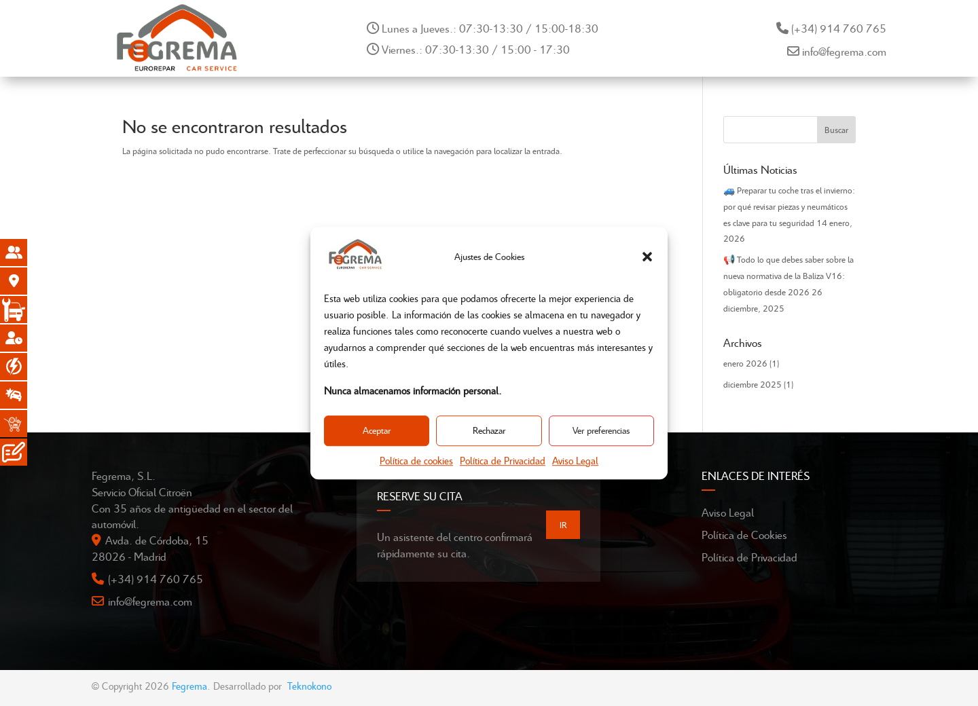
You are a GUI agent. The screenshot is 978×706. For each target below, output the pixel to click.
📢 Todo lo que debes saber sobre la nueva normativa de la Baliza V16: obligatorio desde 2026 (788, 275)
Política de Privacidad (502, 460)
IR (563, 525)
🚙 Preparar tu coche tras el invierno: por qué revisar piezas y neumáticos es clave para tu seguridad (789, 206)
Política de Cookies (744, 534)
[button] (647, 256)
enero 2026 (745, 363)
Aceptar (377, 430)
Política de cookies (416, 460)
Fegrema (189, 685)
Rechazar (489, 430)
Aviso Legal (575, 460)
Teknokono (309, 685)
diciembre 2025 (752, 384)
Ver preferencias (601, 430)
